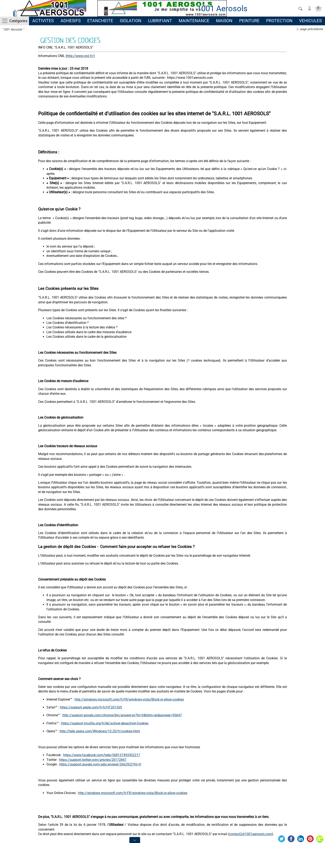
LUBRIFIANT (160, 20)
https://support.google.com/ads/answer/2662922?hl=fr (100, 764)
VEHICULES (310, 20)
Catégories (18, 21)
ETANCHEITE (100, 20)
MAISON (224, 20)
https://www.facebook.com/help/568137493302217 (101, 755)
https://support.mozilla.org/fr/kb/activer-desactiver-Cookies (104, 723)
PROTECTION (279, 20)
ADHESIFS (71, 20)
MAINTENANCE (194, 20)
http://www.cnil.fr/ (80, 56)
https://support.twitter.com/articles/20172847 (92, 760)
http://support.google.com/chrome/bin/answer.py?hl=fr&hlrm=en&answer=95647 (122, 715)
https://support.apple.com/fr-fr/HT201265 (91, 707)
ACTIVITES (43, 20)
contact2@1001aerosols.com (250, 834)
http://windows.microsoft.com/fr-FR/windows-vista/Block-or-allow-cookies (129, 699)
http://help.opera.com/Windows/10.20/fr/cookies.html (100, 731)
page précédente (311, 29)
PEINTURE (249, 20)
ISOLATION (130, 20)
